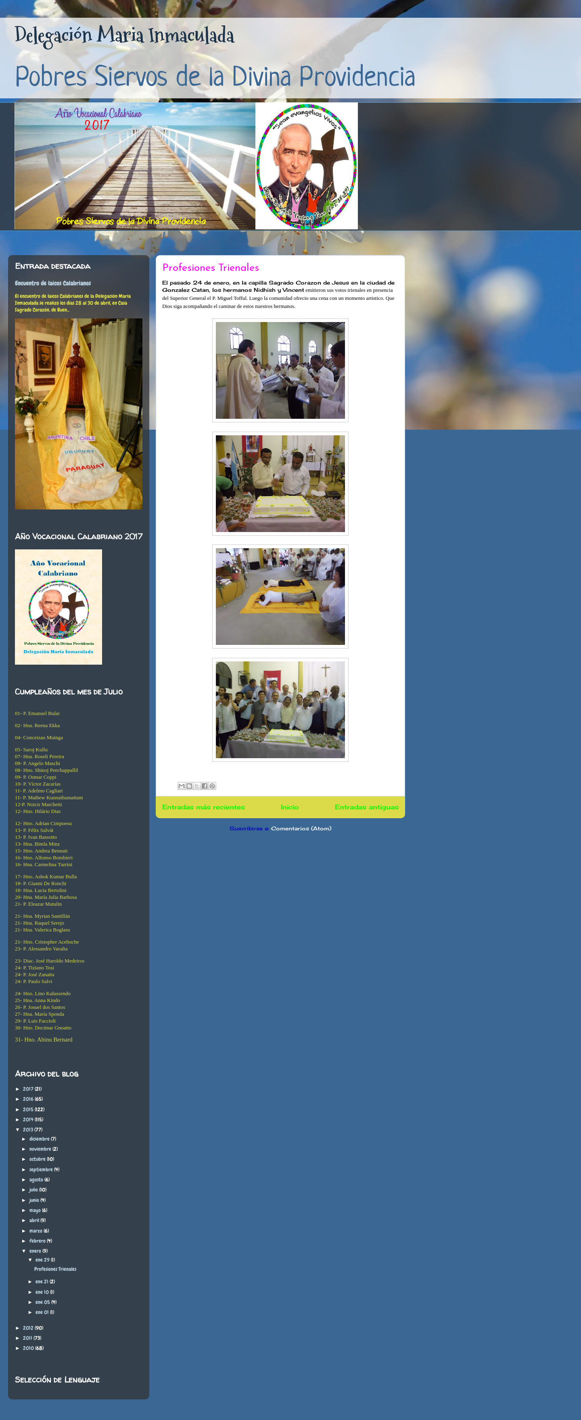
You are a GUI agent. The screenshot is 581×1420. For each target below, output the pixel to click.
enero (35, 1250)
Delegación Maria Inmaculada (124, 35)
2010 (29, 1348)
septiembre (41, 1169)
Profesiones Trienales (210, 268)
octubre (38, 1159)
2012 (29, 1327)
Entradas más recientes (203, 807)
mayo (35, 1210)
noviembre (40, 1149)
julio (34, 1189)
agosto (36, 1179)
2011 (28, 1338)
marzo (36, 1230)
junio (34, 1200)
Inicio (290, 807)
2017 (29, 1088)
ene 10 (43, 1292)
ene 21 (43, 1281)
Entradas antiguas (367, 807)
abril (34, 1220)
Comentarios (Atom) (301, 828)
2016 (29, 1099)
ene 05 (43, 1302)
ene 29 (43, 1259)
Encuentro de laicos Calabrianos (53, 283)
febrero (38, 1240)
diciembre (40, 1138)
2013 (28, 1129)
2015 (29, 1109)
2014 (29, 1119)
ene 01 (43, 1312)
